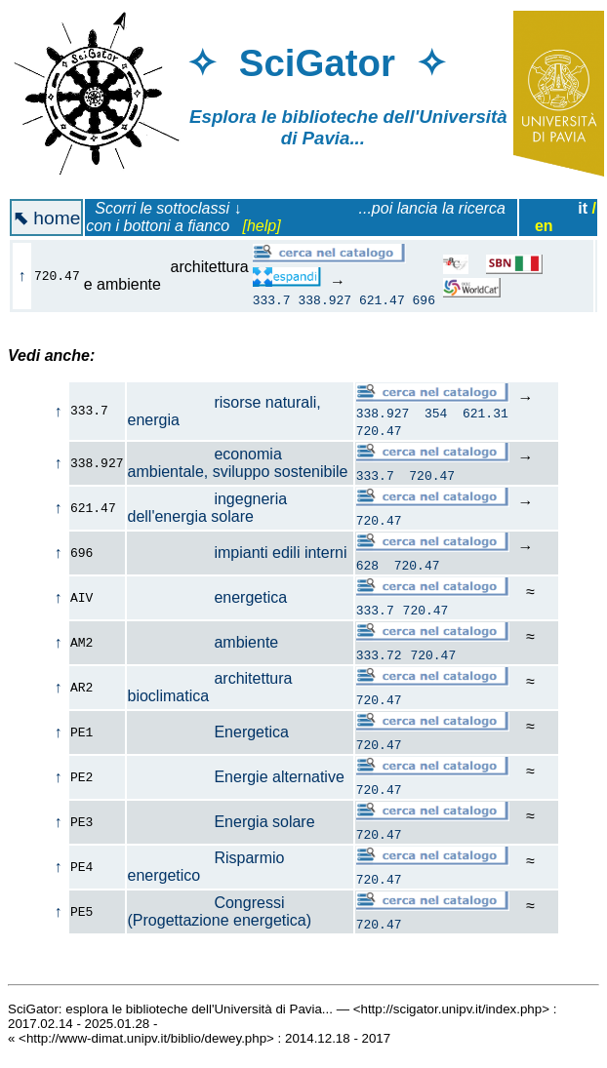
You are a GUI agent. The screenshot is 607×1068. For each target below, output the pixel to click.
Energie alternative (236, 779)
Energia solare (221, 824)
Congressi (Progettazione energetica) (220, 914)
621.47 (382, 299)
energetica (208, 600)
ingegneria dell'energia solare (208, 511)
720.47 (379, 433)
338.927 (324, 299)
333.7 (272, 299)
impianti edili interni (237, 555)
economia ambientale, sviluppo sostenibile (238, 466)
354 (436, 415)
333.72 (379, 657)
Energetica (208, 735)
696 (424, 299)
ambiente (203, 645)
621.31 (485, 415)
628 (367, 567)
